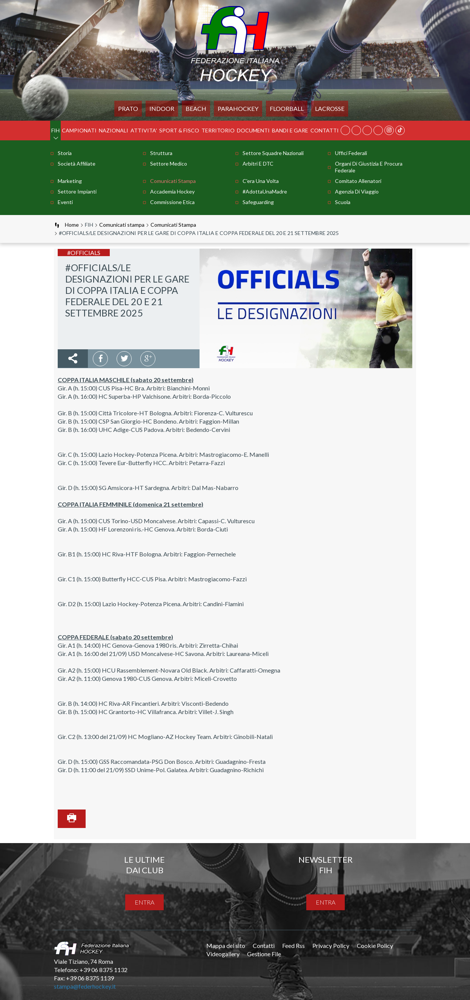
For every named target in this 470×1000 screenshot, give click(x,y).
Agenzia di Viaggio (357, 191)
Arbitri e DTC (258, 163)
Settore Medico (168, 163)
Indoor (161, 108)
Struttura (161, 153)
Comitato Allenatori (358, 181)
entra (144, 902)
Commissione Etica (172, 202)
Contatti (324, 130)
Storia (65, 153)
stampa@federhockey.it (85, 986)
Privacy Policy (330, 945)
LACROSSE (329, 108)
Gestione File (264, 953)
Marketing (70, 181)
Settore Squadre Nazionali (273, 153)
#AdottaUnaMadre (265, 191)
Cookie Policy (375, 945)
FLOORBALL (287, 108)
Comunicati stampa (173, 181)
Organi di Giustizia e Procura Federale (368, 167)
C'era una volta (261, 181)
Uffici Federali (351, 153)
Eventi (65, 202)
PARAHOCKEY (238, 108)
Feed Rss (293, 945)
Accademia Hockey (172, 191)
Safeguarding (258, 202)
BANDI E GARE (290, 130)
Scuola (342, 202)
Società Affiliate (76, 163)
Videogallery (223, 953)
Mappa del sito (225, 945)
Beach (196, 108)
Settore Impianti (77, 191)
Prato (128, 108)
